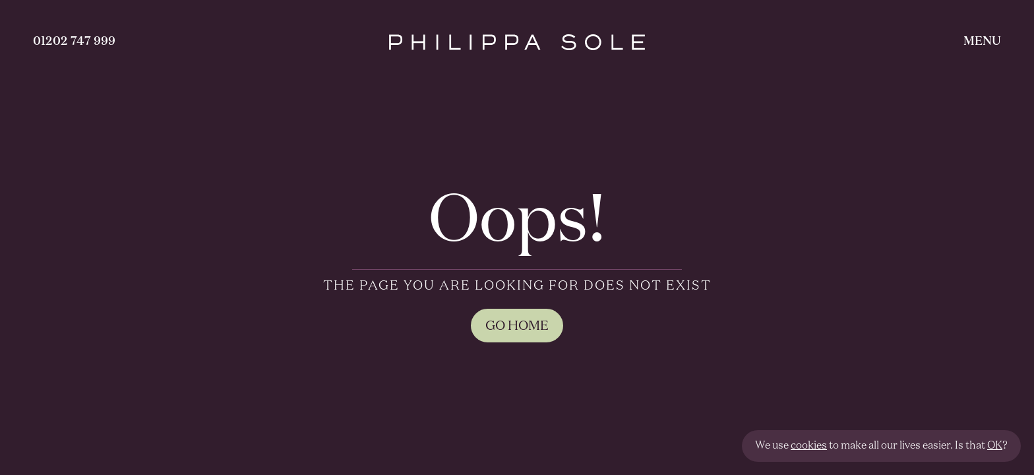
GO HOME (517, 326)
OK (994, 446)
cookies (809, 446)
